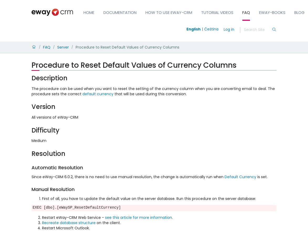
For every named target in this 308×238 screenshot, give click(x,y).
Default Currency (240, 176)
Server (63, 47)
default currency (97, 94)
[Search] (258, 30)
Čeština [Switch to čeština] (211, 29)
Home (88, 12)
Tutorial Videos (217, 12)
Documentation (120, 12)
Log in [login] (229, 29)
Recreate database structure (69, 222)
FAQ (246, 12)
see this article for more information (138, 217)
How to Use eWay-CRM (168, 12)
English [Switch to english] (193, 29)
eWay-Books (272, 12)
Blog (299, 12)
